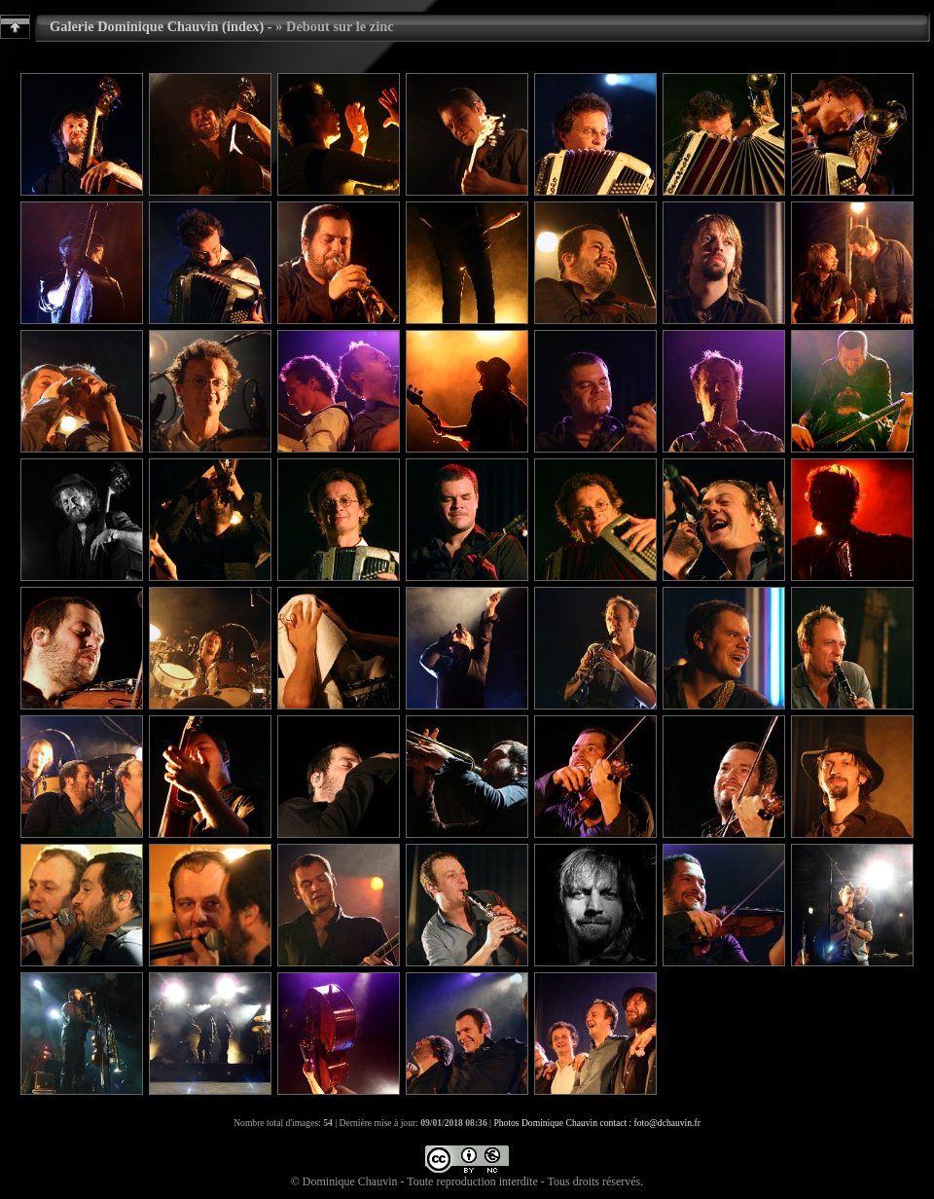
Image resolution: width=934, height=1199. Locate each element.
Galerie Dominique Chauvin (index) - (161, 26)
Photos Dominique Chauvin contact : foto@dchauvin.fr (596, 1122)
